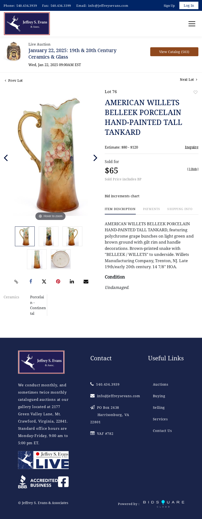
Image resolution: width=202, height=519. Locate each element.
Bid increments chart (122, 196)
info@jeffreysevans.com (108, 5)
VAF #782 (102, 433)
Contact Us (162, 430)
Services (160, 419)
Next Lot (188, 79)
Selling (159, 407)
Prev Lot (14, 80)
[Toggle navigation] (191, 24)
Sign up (169, 5)
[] (192, 169)
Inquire (191, 146)
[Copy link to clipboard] (16, 282)
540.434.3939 (26, 5)
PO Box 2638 (109, 414)
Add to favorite (195, 92)
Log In (189, 5)
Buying (159, 396)
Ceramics (11, 296)
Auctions (160, 384)
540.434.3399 (61, 5)
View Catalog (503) (174, 51)
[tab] (120, 210)
